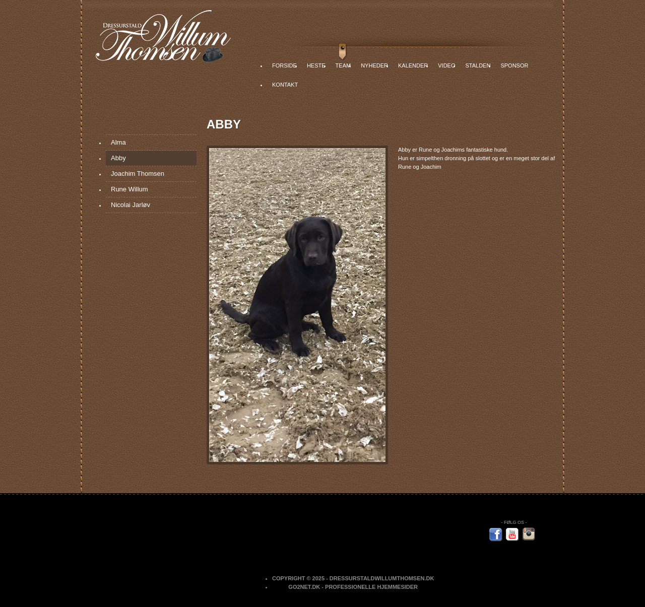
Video (446, 65)
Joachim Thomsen (137, 173)
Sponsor (514, 65)
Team (343, 65)
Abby (118, 158)
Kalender (413, 65)
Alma (118, 142)
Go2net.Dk (304, 587)
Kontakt (285, 85)
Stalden (477, 65)
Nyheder (374, 65)
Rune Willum (129, 189)
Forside (284, 65)
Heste (316, 65)
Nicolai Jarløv (130, 205)
